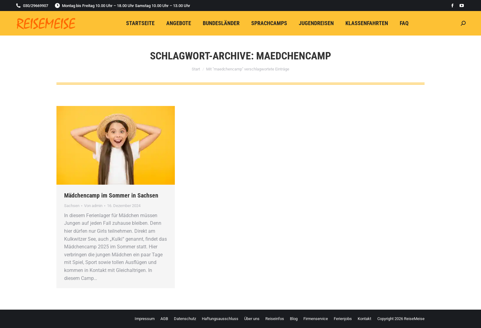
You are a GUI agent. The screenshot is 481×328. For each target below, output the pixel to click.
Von (93, 205)
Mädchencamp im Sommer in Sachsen (111, 195)
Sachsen (71, 205)
